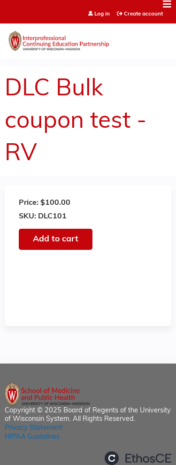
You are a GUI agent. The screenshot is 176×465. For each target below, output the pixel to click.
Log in (102, 14)
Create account (143, 14)
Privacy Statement (33, 428)
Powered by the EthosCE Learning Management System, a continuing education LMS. (138, 458)
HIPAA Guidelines (32, 437)
